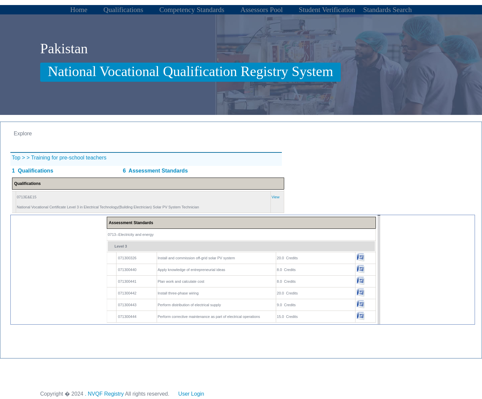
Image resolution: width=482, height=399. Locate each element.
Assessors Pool (261, 10)
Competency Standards (191, 10)
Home (78, 10)
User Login (191, 394)
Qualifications (123, 10)
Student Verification (327, 10)
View (275, 197)
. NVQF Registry (104, 394)
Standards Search (387, 10)
